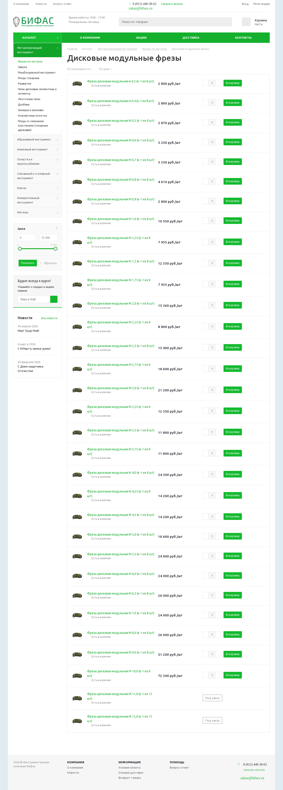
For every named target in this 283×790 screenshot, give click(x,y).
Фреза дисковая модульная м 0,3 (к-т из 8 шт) (120, 81)
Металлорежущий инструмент (39, 50)
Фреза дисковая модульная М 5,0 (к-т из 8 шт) (120, 534)
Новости (73, 772)
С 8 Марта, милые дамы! (34, 348)
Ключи (39, 188)
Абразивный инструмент (39, 139)
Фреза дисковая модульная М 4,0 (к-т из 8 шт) (120, 472)
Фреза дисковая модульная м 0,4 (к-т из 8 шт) (120, 101)
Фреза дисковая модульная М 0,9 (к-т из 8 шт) (120, 199)
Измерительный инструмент (39, 200)
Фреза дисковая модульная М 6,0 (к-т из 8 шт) (120, 574)
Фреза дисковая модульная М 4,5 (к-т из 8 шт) (120, 515)
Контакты (243, 37)
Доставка (190, 37)
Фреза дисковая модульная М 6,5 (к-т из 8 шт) (120, 593)
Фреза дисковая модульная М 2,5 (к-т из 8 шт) (120, 346)
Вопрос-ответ (179, 767)
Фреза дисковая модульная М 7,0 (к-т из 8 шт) (120, 613)
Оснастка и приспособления (39, 162)
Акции (141, 37)
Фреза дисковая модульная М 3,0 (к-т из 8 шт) (120, 388)
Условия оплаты (130, 767)
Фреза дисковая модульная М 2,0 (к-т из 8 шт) (120, 303)
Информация (130, 762)
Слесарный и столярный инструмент (39, 176)
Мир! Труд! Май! (28, 330)
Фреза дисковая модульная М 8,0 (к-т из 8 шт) (120, 633)
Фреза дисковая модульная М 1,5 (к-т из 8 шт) (120, 261)
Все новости (49, 318)
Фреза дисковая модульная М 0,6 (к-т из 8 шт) (120, 140)
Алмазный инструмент (39, 149)
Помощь (177, 762)
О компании (90, 37)
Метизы (39, 212)
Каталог (29, 37)
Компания (75, 762)
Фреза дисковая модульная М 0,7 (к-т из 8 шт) (120, 160)
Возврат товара (130, 777)
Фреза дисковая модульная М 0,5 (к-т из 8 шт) (120, 120)
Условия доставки (131, 772)
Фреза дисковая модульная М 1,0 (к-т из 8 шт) (120, 219)
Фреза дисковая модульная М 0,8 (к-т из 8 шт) (120, 179)
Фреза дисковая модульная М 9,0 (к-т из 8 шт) (120, 652)
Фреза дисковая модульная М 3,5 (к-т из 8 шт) (120, 430)
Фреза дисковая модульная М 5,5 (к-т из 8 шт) (120, 554)
